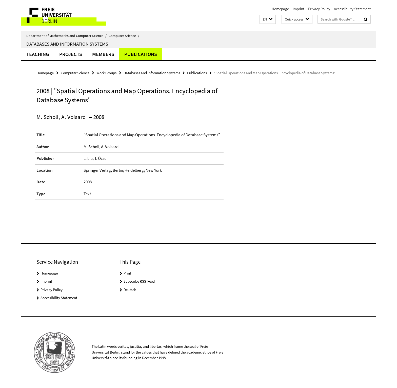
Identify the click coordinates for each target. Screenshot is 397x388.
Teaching (37, 54)
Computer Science (124, 35)
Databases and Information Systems (67, 44)
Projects (70, 54)
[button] (268, 19)
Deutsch (130, 289)
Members (103, 54)
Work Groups (106, 72)
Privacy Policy (319, 8)
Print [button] (127, 273)
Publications (140, 54)
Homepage (280, 8)
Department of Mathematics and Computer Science (66, 35)
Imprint (298, 8)
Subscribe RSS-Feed (139, 281)
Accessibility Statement (352, 8)
